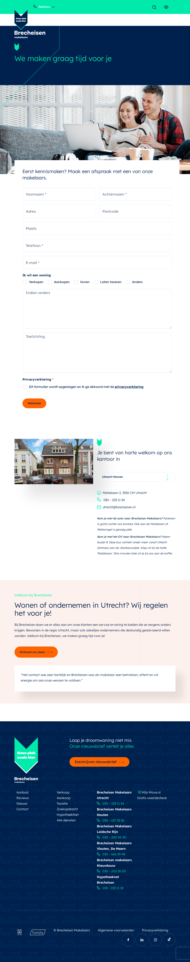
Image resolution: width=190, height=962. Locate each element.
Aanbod (22, 792)
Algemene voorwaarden (116, 930)
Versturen (34, 403)
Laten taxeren (111, 282)
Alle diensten (66, 820)
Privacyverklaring (37, 379)
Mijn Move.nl (149, 792)
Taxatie (62, 803)
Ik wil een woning (36, 275)
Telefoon (41, 7)
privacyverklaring (129, 387)
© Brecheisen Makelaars (72, 930)
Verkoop (63, 792)
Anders (137, 282)
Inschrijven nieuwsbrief (96, 761)
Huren (85, 282)
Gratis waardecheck (152, 798)
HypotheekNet (68, 815)
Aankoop (63, 798)
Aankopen (62, 282)
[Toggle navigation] (155, 7)
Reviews (22, 798)
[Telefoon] (97, 245)
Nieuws (21, 803)
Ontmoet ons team (32, 652)
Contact (22, 809)
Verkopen (36, 282)
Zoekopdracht (67, 809)
